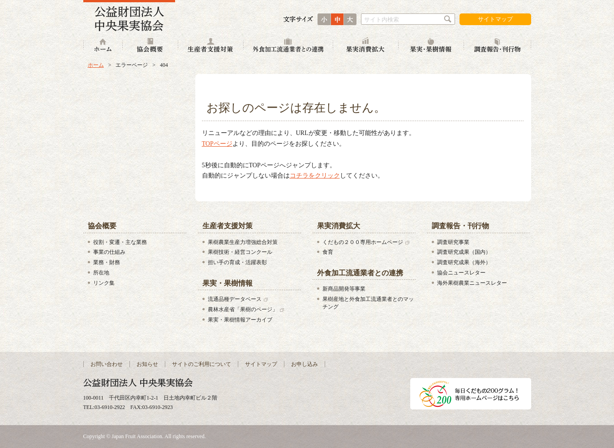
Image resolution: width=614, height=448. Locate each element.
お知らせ (147, 364)
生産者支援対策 (211, 46)
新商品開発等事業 (343, 289)
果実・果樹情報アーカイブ (240, 320)
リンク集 (104, 283)
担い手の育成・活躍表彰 (237, 262)
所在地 (101, 273)
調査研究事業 (453, 242)
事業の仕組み (109, 252)
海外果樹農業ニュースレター (472, 283)
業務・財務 (106, 262)
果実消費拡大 (366, 46)
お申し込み (304, 364)
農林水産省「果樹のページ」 (243, 309)
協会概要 (150, 46)
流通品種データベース (235, 299)
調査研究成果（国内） (464, 252)
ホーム (103, 46)
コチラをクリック (315, 175)
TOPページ (217, 143)
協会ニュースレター (461, 273)
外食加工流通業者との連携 (288, 46)
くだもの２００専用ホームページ (362, 242)
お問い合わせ (106, 364)
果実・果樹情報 (431, 46)
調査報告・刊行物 (497, 46)
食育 (327, 252)
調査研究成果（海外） (464, 262)
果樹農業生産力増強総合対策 (243, 242)
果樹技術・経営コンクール (240, 252)
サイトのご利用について (201, 364)
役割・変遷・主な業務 (120, 242)
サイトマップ (495, 19)
